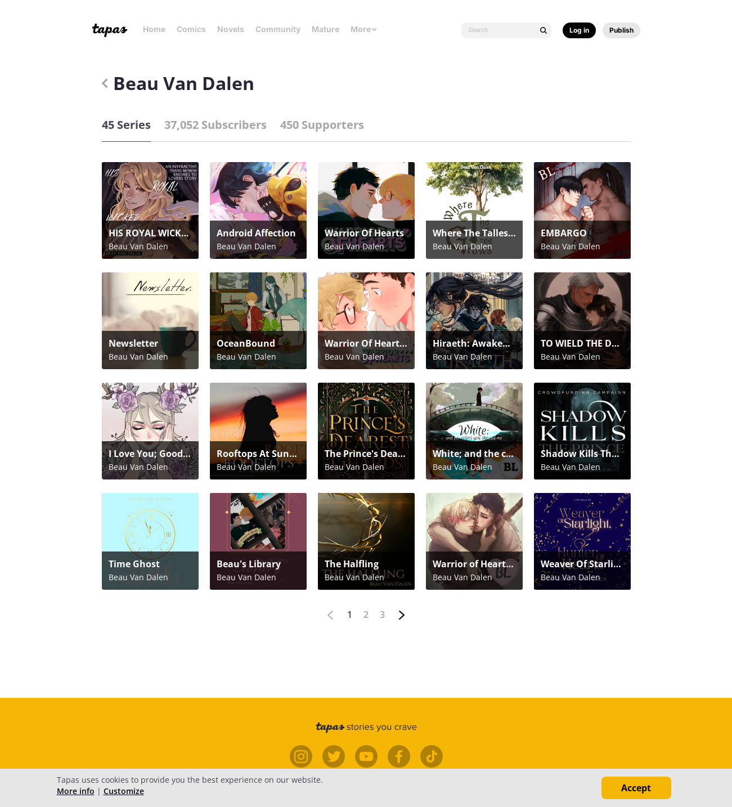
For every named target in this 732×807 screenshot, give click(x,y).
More (364, 29)
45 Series (126, 124)
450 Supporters (322, 124)
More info (76, 791)
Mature (325, 29)
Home (154, 29)
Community (277, 29)
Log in (579, 30)
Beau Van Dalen (178, 83)
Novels (230, 29)
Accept (636, 788)
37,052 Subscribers (215, 124)
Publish (621, 30)
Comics (191, 29)
